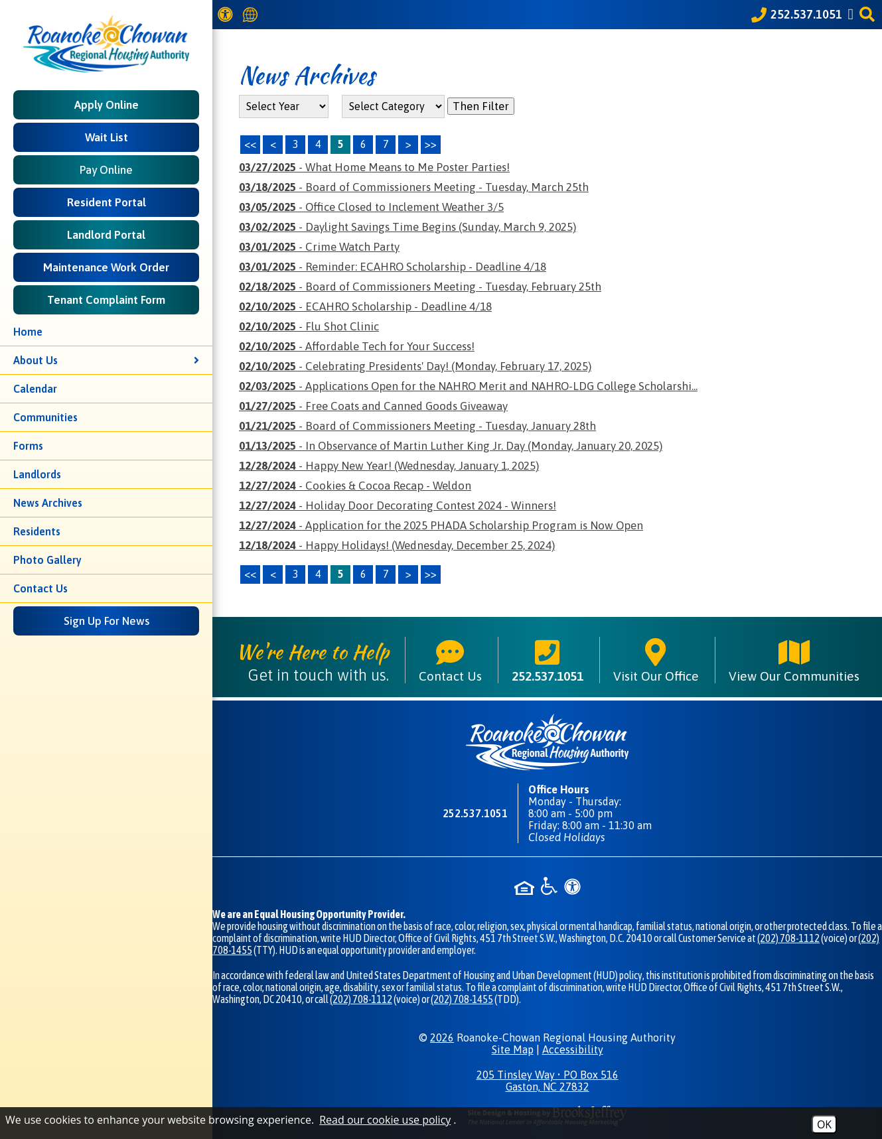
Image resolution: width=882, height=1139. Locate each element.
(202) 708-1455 (462, 999)
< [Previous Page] (273, 144)
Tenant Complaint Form (106, 299)
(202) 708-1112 (788, 938)
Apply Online (106, 104)
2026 (442, 1037)
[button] (869, 14)
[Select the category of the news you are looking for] (393, 106)
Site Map (513, 1049)
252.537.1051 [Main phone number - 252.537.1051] (547, 660)
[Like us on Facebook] (852, 14)
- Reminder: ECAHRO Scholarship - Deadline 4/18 (392, 266)
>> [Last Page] (431, 144)
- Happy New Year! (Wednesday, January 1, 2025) (389, 465)
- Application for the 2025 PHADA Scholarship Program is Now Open (441, 525)
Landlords (37, 474)
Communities (45, 417)
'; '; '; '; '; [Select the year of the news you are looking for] (284, 106)
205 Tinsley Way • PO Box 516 (547, 1081)
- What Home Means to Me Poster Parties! (374, 167)
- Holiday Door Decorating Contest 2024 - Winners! (397, 505)
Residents (36, 531)
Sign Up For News (106, 621)
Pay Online (106, 169)
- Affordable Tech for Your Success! (357, 346)
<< (250, 574)
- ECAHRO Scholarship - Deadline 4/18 (365, 306)
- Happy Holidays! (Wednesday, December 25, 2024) (397, 545)
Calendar (35, 389)
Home (27, 332)
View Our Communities (794, 660)
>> (431, 574)
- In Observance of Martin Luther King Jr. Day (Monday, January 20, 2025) (450, 445)
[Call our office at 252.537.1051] (796, 15)
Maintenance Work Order (106, 267)
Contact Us (40, 588)
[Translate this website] (252, 15)
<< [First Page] (250, 144)
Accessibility (572, 1049)
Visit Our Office (656, 660)
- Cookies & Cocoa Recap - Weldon (355, 485)
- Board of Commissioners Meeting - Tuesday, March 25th (414, 187)
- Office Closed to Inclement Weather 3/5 (371, 207)
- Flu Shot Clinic (309, 326)
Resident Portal (106, 202)
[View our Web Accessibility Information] (227, 14)
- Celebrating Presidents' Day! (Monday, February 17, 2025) (415, 366)
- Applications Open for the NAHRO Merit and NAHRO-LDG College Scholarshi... (468, 386)
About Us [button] (106, 360)
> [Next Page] (408, 144)
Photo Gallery (47, 560)
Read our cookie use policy (385, 1119)
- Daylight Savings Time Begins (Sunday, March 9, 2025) (407, 227)
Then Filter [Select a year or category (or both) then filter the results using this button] (481, 106)
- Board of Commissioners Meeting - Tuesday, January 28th (417, 426)
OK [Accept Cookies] (824, 1124)
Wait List (106, 137)
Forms (28, 446)
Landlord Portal (106, 234)
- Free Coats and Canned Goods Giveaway (373, 406)
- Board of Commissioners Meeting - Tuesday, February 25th (420, 286)
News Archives (47, 503)
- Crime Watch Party (319, 246)
